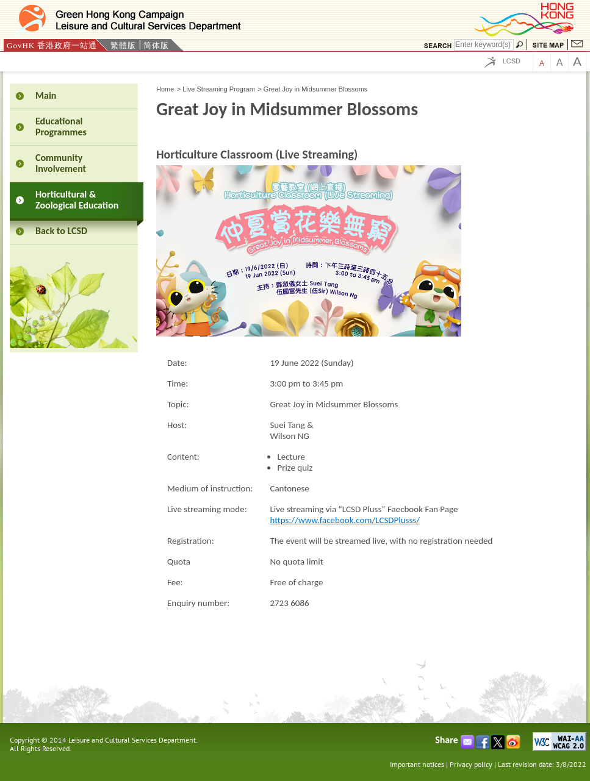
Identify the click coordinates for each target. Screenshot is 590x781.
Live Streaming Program (218, 89)
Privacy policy (471, 764)
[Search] (484, 45)
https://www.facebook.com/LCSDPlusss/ (345, 520)
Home (165, 89)
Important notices (417, 764)
